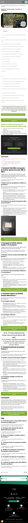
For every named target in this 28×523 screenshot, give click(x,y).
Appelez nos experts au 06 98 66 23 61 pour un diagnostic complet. (14, 394)
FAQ (3, 166)
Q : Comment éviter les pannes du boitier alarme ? (10, 86)
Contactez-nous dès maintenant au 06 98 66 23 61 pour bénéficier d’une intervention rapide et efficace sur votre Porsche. (14, 328)
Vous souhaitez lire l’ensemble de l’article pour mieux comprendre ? (14, 120)
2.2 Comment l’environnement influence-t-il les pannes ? (12, 54)
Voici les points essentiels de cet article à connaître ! (13, 114)
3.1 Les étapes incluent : (5, 59)
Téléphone (21, 507)
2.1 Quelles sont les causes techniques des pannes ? (11, 51)
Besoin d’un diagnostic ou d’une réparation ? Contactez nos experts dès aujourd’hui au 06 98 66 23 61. (14, 290)
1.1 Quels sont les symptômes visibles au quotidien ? (11, 44)
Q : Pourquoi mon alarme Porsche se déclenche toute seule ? (12, 81)
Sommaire (3, 37)
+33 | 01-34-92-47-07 (21, 508)
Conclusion (3, 71)
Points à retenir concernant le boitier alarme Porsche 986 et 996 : (13, 35)
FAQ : (2, 76)
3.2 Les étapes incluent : (5, 61)
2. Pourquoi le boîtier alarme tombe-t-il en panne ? (11, 49)
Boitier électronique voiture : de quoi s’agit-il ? (10, 98)
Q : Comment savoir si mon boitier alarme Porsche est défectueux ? (14, 78)
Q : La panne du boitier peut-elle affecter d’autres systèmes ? (12, 95)
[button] (24, 472)
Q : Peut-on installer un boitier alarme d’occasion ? (10, 83)
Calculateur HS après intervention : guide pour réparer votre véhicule (12, 101)
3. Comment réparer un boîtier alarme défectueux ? (11, 56)
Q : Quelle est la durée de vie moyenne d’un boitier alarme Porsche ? (13, 89)
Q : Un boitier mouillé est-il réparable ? (8, 93)
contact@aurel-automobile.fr (14, 516)
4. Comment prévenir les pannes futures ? (9, 64)
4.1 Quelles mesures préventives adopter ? (9, 66)
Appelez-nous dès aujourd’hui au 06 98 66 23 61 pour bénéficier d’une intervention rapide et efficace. (14, 239)
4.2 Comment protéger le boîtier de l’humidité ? (10, 69)
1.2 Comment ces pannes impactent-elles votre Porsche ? (12, 46)
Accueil (3, 5)
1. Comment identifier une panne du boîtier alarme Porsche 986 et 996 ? (13, 40)
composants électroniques (7, 263)
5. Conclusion (5, 164)
